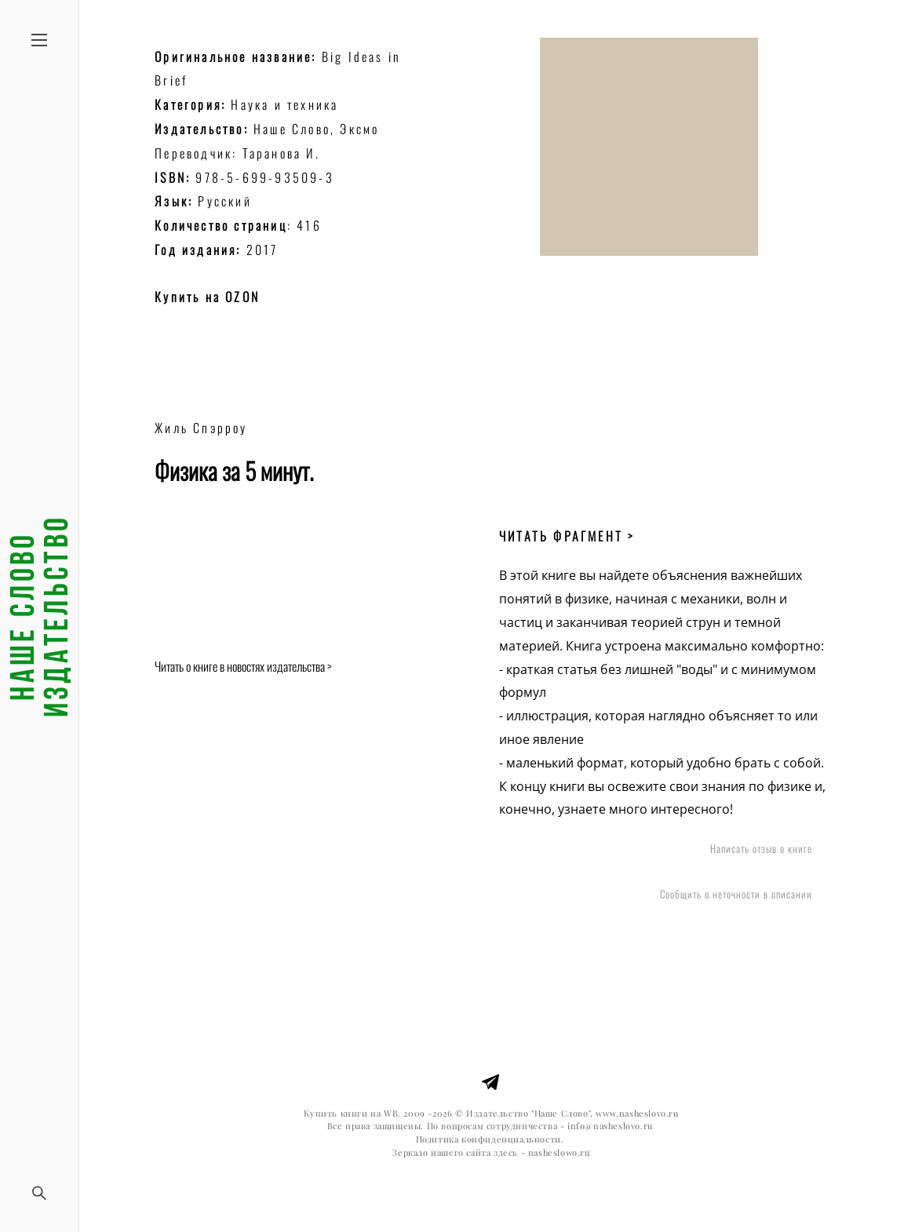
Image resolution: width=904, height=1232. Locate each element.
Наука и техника (284, 104)
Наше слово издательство (39, 616)
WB (391, 1113)
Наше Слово (291, 128)
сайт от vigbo (491, 1195)
